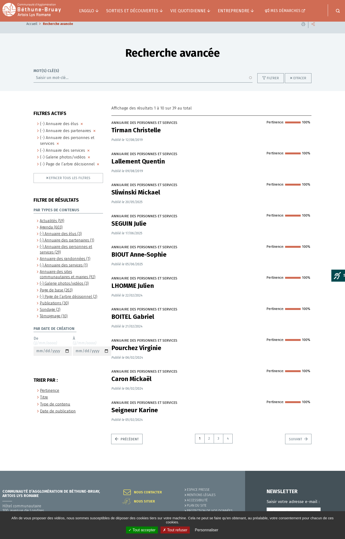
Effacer (299, 85)
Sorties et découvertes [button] (132, 10)
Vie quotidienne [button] (188, 10)
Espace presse (198, 490)
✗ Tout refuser (175, 530)
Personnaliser (206, 530)
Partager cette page (313, 31)
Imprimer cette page (303, 31)
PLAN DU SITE (197, 505)
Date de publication (58, 418)
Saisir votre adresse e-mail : (293, 501)
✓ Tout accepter (141, 530)
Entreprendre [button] (233, 10)
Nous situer (144, 501)
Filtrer (273, 85)
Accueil (31, 31)
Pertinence (49, 397)
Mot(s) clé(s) (46, 78)
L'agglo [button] (86, 10)
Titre (44, 404)
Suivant (296, 446)
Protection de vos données (210, 511)
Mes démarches (285, 10)
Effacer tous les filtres (69, 185)
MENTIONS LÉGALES (201, 495)
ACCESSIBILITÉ (197, 500)
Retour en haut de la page (330, 470)
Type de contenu (55, 411)
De (53, 353)
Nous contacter (148, 492)
